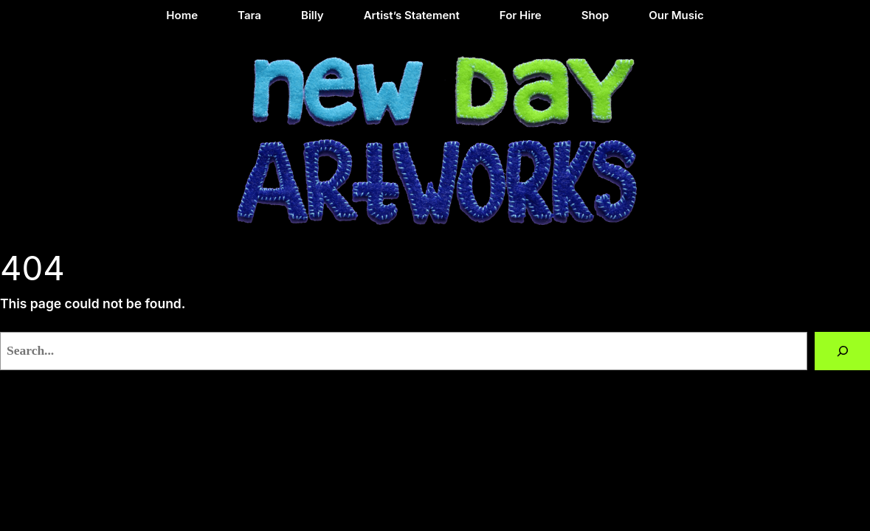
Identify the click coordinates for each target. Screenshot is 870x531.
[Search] (842, 350)
